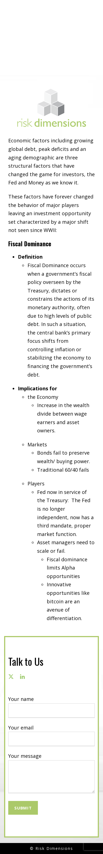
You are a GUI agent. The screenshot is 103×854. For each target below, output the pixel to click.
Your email (51, 735)
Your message (51, 774)
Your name (51, 707)
